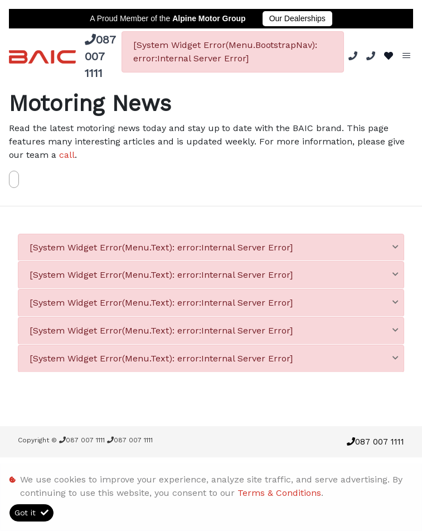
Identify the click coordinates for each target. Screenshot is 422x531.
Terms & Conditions (279, 492)
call (67, 154)
